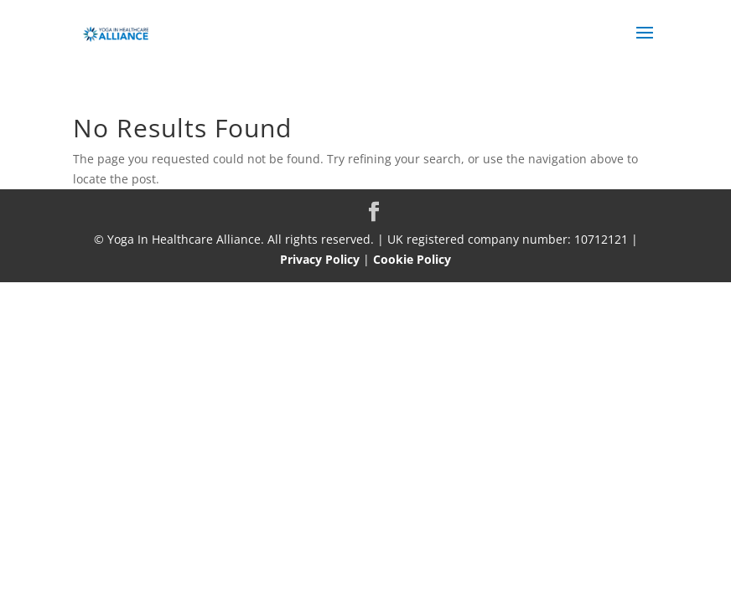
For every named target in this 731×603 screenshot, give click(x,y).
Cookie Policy (412, 259)
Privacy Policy (320, 259)
